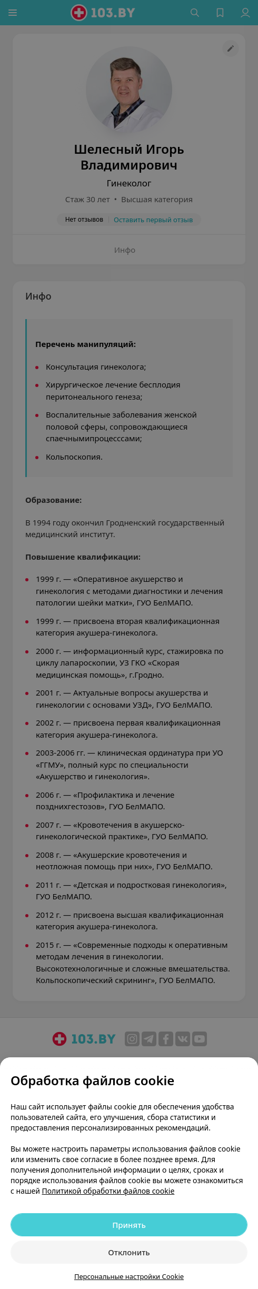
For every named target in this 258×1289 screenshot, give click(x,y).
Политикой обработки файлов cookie (108, 1191)
